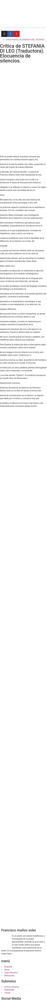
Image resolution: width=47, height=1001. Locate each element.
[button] (23, 27)
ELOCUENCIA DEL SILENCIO (31, 39)
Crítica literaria (12, 39)
